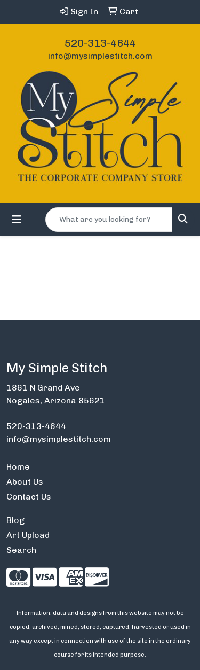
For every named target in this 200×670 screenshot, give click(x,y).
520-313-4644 (100, 43)
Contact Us (28, 497)
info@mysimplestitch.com (100, 56)
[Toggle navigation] (16, 219)
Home (18, 467)
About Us (24, 482)
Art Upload (28, 535)
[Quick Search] (108, 219)
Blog (15, 520)
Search (21, 550)
